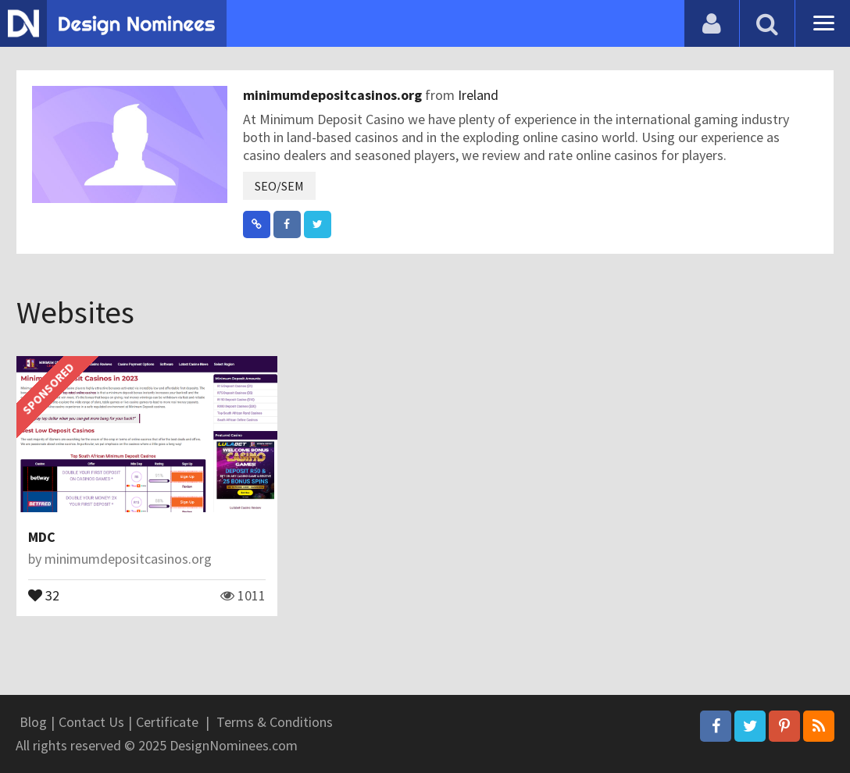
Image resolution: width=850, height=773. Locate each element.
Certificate (167, 722)
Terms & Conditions (274, 722)
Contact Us (91, 722)
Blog (33, 722)
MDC (41, 537)
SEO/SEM (279, 186)
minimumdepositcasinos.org (334, 95)
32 (43, 594)
